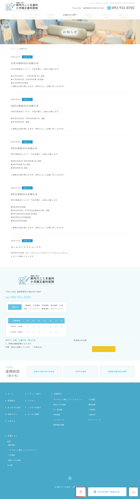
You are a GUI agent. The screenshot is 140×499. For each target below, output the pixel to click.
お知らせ (106, 15)
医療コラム (123, 15)
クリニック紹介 (33, 15)
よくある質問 (33, 414)
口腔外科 (92, 415)
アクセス (31, 400)
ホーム (15, 15)
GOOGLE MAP (103, 349)
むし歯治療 (57, 409)
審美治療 (92, 404)
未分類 (10, 465)
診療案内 (51, 15)
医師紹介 (11, 400)
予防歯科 (56, 415)
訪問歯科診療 (58, 425)
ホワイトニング (94, 420)
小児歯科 (92, 409)
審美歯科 (11, 445)
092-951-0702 (21, 297)
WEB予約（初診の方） (107, 492)
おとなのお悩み (14, 407)
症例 (9, 441)
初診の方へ (90, 15)
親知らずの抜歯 (59, 404)
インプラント (58, 420)
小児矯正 (92, 399)
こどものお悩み (34, 407)
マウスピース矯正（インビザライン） (68, 399)
